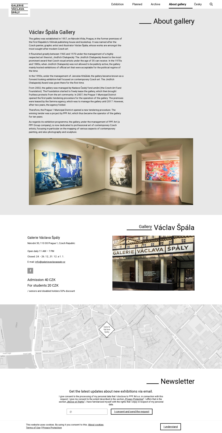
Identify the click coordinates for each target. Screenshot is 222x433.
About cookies (95, 424)
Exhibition (117, 4)
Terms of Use (33, 427)
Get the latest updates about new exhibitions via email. (111, 391)
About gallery (177, 4)
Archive (155, 4)
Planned (137, 4)
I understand (171, 426)
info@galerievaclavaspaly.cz (50, 261)
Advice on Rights (75, 401)
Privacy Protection (134, 399)
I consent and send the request (131, 411)
